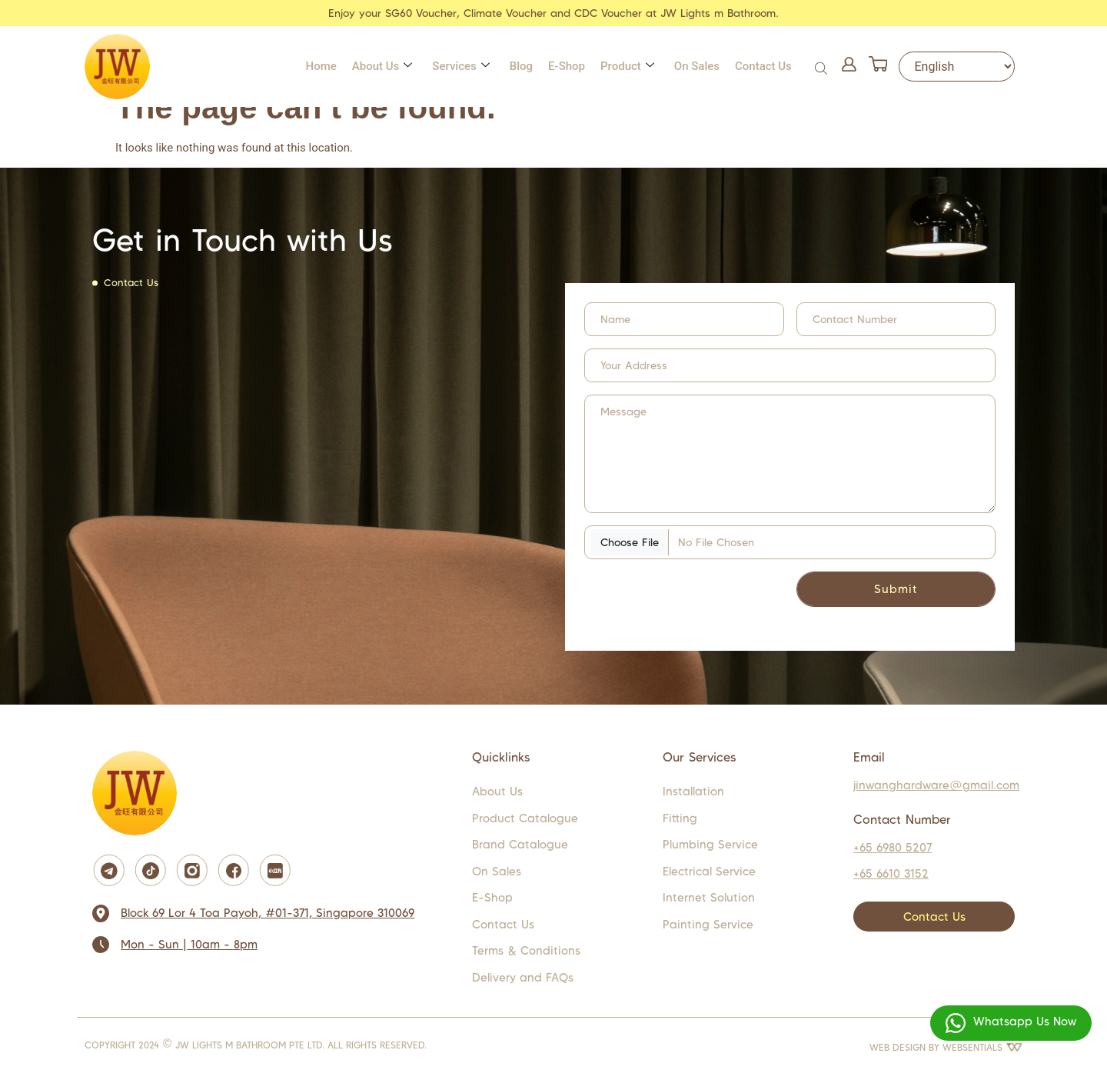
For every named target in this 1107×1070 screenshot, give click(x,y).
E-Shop (566, 66)
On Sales (697, 66)
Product (627, 66)
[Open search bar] (822, 66)
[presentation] (666, 593)
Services (460, 66)
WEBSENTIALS (982, 1047)
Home (321, 66)
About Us (382, 66)
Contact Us (763, 66)
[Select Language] (957, 67)
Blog (521, 66)
